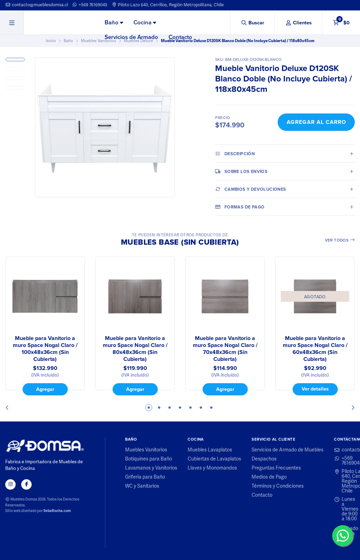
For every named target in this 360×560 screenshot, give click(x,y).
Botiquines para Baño (148, 459)
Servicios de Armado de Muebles (288, 450)
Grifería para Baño (145, 477)
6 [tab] (200, 407)
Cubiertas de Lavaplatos (214, 459)
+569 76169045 (89, 5)
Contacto (180, 37)
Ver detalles (315, 388)
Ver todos (340, 240)
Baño (114, 22)
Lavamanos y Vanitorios (151, 468)
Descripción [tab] (235, 153)
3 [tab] (169, 407)
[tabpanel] (45, 326)
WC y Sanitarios (142, 486)
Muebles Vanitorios (98, 40)
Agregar (45, 389)
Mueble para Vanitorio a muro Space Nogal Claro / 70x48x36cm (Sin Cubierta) (225, 349)
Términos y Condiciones (278, 486)
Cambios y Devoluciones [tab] (250, 189)
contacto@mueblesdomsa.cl (36, 5)
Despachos (264, 459)
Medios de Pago (269, 477)
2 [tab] (159, 407)
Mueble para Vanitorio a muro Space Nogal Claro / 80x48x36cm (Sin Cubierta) (135, 349)
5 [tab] (190, 407)
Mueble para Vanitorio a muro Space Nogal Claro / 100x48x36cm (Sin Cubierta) (45, 349)
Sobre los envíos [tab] (241, 171)
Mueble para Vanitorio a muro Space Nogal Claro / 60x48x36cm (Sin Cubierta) (315, 349)
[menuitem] (114, 23)
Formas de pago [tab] (239, 206)
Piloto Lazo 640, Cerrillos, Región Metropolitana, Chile (168, 5)
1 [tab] (148, 407)
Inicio (51, 40)
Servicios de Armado (131, 37)
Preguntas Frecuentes (276, 468)
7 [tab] (211, 407)
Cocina (144, 22)
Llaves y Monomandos (212, 468)
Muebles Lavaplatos (210, 450)
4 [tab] (180, 407)
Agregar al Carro (316, 122)
